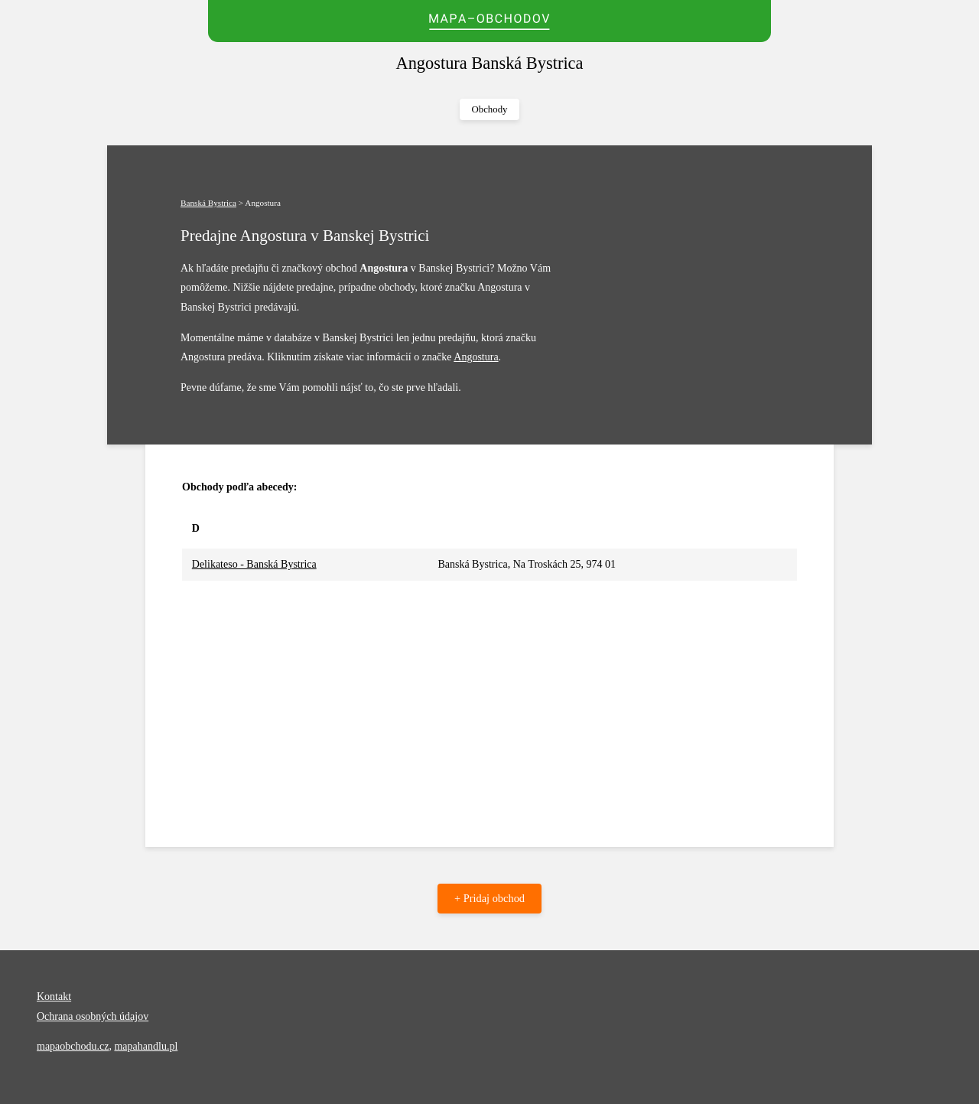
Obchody (490, 109)
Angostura (476, 357)
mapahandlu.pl (145, 1046)
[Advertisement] (489, 695)
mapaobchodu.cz (73, 1046)
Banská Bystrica (208, 202)
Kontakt (54, 996)
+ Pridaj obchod (489, 898)
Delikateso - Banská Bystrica (254, 564)
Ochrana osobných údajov (92, 1016)
